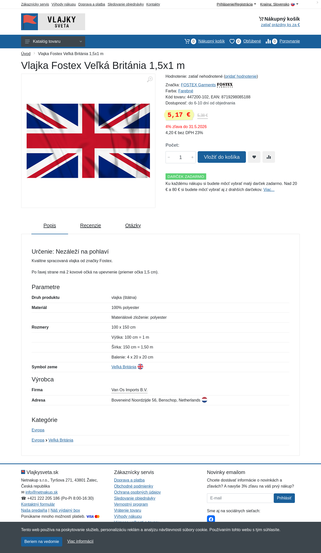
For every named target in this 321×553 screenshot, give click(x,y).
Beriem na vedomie (41, 541)
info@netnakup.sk (41, 492)
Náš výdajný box (65, 510)
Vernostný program (131, 504)
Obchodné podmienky (133, 486)
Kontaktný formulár (38, 504)
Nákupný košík (202, 41)
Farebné (185, 91)
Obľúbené (243, 41)
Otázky (133, 225)
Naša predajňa (34, 510)
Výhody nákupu (63, 4)
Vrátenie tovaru (127, 510)
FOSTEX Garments (198, 85)
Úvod (25, 54)
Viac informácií (80, 541)
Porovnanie (280, 41)
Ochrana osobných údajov (137, 492)
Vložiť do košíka (222, 157)
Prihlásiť (284, 498)
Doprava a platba (91, 4)
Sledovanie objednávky (126, 4)
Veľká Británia (124, 367)
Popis (49, 225)
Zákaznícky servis (35, 4)
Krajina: (279, 4)
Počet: (172, 145)
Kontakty (153, 4)
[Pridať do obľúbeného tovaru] (254, 157)
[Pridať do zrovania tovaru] (268, 157)
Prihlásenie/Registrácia (236, 4)
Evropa (38, 430)
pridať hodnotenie (240, 76)
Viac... (269, 189)
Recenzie (90, 225)
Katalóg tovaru (53, 41)
